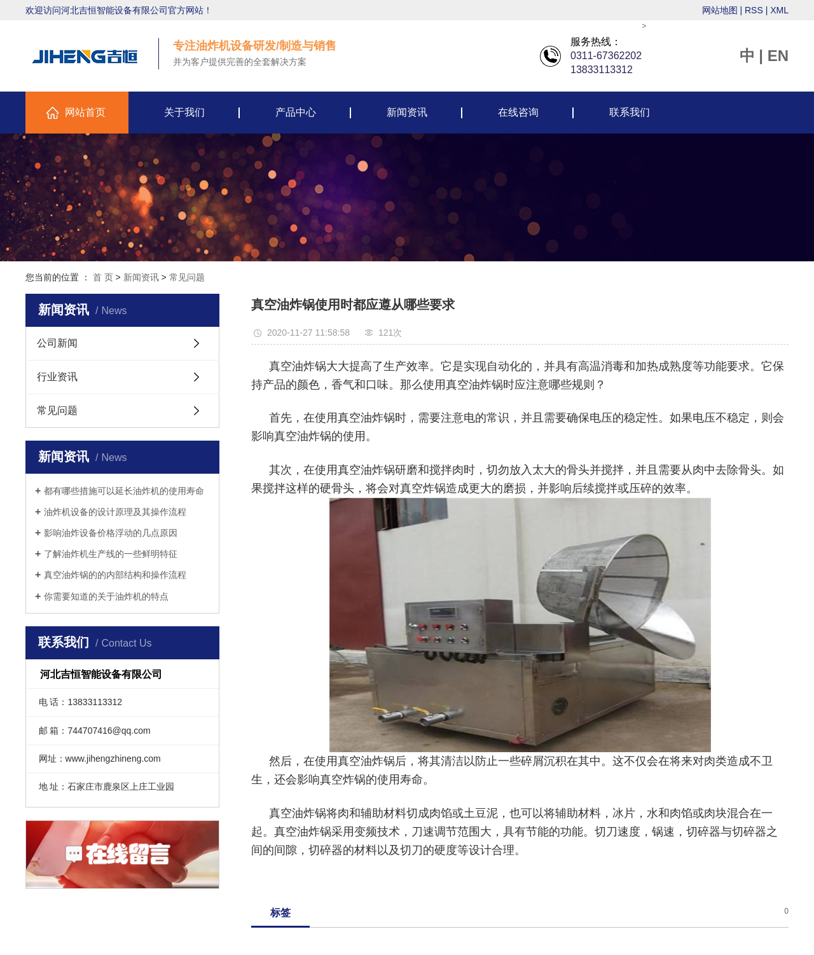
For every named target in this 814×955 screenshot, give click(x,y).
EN (778, 55)
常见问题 (187, 277)
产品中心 (295, 112)
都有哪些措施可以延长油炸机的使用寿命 (124, 491)
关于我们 (184, 112)
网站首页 (85, 112)
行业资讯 (57, 376)
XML (779, 10)
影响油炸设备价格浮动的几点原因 (110, 533)
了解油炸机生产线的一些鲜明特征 (110, 554)
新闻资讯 (407, 112)
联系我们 (629, 112)
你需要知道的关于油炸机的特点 (106, 596)
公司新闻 (57, 343)
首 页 (103, 277)
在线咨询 (518, 112)
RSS (754, 10)
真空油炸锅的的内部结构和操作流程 (115, 575)
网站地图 (720, 10)
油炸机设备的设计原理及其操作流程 (115, 512)
